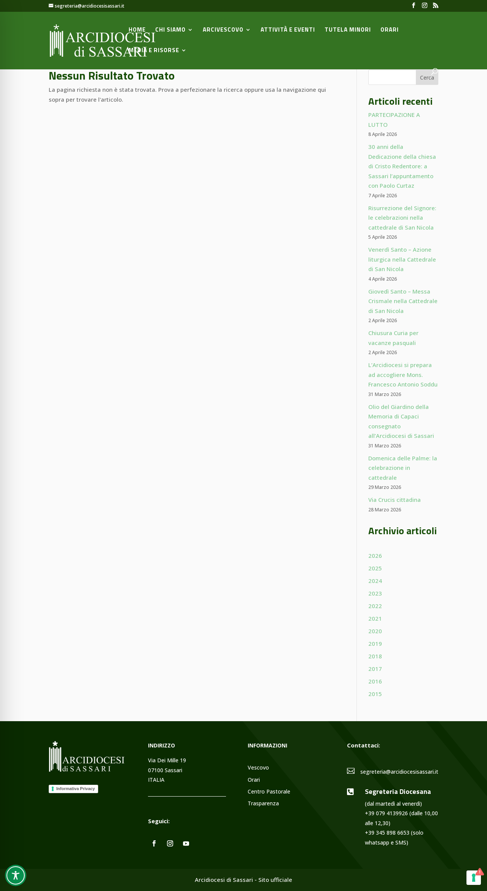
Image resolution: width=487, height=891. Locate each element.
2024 (375, 580)
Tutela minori (348, 30)
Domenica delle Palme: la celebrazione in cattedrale (402, 467)
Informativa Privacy (75, 788)
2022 (375, 606)
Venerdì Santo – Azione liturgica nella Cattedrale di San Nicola (402, 259)
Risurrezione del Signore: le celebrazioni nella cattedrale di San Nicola (402, 217)
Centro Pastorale (269, 792)
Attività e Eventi (288, 30)
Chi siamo (170, 30)
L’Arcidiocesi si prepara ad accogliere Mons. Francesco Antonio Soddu (403, 374)
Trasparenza (263, 803)
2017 (375, 668)
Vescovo (258, 768)
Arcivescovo (223, 30)
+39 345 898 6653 (387, 832)
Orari (389, 30)
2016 (375, 681)
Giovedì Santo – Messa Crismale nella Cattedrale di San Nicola (403, 301)
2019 (375, 643)
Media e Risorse (154, 51)
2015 (375, 694)
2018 (375, 656)
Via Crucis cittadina (394, 499)
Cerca (427, 77)
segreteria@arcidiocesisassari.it (399, 771)
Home (137, 30)
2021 (375, 618)
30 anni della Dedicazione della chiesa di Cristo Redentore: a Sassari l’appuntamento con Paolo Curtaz (402, 166)
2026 (375, 555)
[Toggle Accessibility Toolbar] (15, 875)
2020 (375, 631)
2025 (375, 568)
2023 (375, 593)
